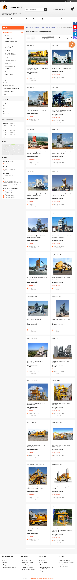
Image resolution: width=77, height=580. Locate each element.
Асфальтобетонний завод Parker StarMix (61, 362)
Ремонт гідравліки (63, 566)
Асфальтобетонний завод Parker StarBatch (61, 403)
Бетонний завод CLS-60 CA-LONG (36, 110)
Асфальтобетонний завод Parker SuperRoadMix (61, 278)
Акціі (5, 22)
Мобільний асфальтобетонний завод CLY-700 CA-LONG (37, 69)
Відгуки (5, 80)
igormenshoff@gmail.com (11, 191)
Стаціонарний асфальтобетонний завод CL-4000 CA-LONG (61, 152)
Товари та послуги (17, 19)
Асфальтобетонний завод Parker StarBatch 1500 (36, 403)
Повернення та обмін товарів (11, 88)
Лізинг (4, 94)
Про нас (28, 19)
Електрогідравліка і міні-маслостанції (11, 42)
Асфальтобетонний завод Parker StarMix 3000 (61, 320)
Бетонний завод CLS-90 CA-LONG (61, 68)
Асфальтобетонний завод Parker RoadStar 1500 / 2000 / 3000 (36, 487)
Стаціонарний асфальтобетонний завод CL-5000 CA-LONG (36, 152)
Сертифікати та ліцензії (9, 567)
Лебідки (7, 57)
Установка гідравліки (64, 560)
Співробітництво (26, 565)
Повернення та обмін (27, 567)
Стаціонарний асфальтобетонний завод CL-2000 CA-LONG (61, 194)
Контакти (36, 19)
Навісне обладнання (10, 60)
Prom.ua (46, 577)
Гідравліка (7, 35)
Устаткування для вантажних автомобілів (12, 46)
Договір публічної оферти (29, 569)
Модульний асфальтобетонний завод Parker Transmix (37, 278)
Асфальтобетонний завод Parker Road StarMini (62, 487)
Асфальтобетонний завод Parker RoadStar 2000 (61, 445)
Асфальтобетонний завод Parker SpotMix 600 (36, 445)
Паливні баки (8, 38)
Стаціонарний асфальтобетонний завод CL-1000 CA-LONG (61, 236)
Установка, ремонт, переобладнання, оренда (11, 54)
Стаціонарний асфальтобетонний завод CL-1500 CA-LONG (36, 236)
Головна (6, 19)
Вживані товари (9, 74)
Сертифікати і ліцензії (9, 91)
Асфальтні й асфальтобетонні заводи (45, 27)
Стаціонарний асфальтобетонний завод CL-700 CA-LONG (61, 110)
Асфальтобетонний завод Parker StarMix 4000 (36, 320)
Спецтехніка (8, 63)
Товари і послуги (7, 32)
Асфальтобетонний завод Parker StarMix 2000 (36, 362)
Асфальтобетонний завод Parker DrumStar (36, 529)
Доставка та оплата (8, 85)
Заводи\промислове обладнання (10, 67)
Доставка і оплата (47, 19)
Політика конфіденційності (49, 578)
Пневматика (8, 50)
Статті (5, 83)
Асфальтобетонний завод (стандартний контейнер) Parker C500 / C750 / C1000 (62, 530)
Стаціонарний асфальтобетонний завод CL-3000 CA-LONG (36, 194)
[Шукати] (45, 9)
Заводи (32, 27)
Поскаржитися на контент (36, 578)
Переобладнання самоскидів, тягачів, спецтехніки (66, 563)
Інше (6, 71)
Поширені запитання (62, 19)
